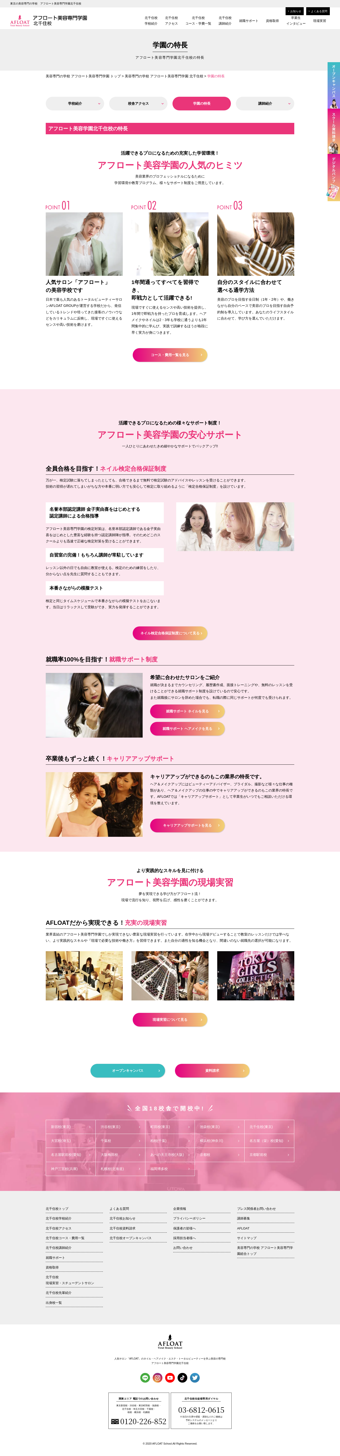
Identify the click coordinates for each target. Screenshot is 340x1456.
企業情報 (179, 1209)
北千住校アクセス (171, 20)
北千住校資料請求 (122, 1228)
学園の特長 (210, 103)
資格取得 (272, 21)
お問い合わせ (183, 1248)
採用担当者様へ (184, 1238)
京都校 (219, 1155)
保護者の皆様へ (184, 1228)
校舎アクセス (146, 103)
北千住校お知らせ (122, 1218)
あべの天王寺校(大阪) (170, 1155)
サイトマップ (246, 1238)
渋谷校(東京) (120, 1127)
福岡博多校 (170, 1169)
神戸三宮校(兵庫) (70, 1169)
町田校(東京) (170, 1127)
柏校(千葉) (170, 1141)
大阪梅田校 (120, 1155)
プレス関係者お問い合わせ (256, 1209)
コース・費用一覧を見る (176, 355)
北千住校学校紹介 (151, 20)
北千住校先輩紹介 (59, 1293)
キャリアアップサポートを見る (191, 825)
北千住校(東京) (269, 1127)
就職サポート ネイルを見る (192, 711)
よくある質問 (318, 11)
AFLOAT (243, 1228)
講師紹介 (274, 103)
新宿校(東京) (70, 1127)
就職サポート (248, 21)
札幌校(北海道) (120, 1169)
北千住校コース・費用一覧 (65, 1238)
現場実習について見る (177, 1020)
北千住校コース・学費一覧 (198, 20)
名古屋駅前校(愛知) (70, 1155)
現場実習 (319, 21)
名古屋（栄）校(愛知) (269, 1141)
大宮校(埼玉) (70, 1141)
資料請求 (224, 1071)
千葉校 (120, 1141)
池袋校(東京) (219, 1127)
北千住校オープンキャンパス (131, 1238)
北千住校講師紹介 (225, 20)
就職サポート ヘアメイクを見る (191, 729)
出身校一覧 (54, 1303)
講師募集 (243, 1218)
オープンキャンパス (136, 1071)
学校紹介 (84, 103)
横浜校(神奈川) (219, 1141)
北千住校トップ (57, 1209)
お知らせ (294, 11)
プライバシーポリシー (189, 1218)
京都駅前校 (269, 1155)
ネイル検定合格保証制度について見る (171, 633)
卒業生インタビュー (296, 20)
